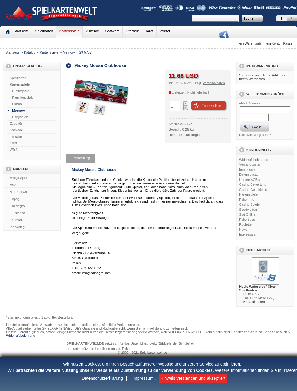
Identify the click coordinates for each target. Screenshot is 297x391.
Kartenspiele (69, 31)
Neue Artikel (258, 250)
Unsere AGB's (249, 179)
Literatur (132, 31)
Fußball (17, 104)
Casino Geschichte (253, 189)
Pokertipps (247, 219)
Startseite (12, 52)
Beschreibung (81, 158)
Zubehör (92, 31)
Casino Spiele (249, 204)
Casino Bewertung (252, 184)
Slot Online (247, 214)
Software (112, 31)
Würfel (164, 31)
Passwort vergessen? (255, 135)
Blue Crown (32, 192)
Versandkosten (250, 164)
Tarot (149, 31)
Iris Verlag (32, 227)
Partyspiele (20, 117)
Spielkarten (44, 31)
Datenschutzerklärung (102, 378)
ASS (32, 185)
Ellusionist (32, 213)
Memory (69, 52)
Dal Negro (32, 206)
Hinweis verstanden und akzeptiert (192, 378)
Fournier (32, 220)
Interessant (247, 234)
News (243, 229)
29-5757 (85, 52)
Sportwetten (248, 209)
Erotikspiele (20, 91)
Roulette (245, 224)
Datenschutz (248, 174)
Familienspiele (22, 97)
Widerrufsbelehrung (253, 159)
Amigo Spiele (32, 178)
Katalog (29, 52)
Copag (32, 199)
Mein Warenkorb (262, 66)
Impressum (142, 378)
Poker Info (246, 199)
